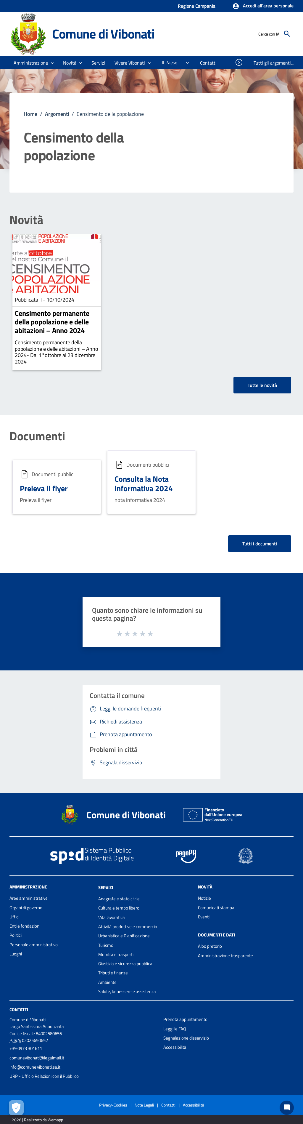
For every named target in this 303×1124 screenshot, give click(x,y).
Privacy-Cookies (113, 1105)
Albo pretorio (210, 946)
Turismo (105, 945)
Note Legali (144, 1105)
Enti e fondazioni (24, 926)
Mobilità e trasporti (115, 954)
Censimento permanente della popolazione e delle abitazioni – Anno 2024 (52, 322)
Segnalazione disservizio (186, 1038)
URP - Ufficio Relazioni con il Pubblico (44, 1076)
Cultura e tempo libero (118, 907)
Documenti (37, 436)
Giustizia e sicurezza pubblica (125, 963)
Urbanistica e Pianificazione (124, 935)
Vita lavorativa (111, 917)
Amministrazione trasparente (225, 955)
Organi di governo (25, 907)
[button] (263, 6)
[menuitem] (167, 62)
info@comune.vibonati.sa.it (34, 1067)
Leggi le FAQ (174, 1028)
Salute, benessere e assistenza (127, 991)
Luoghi (15, 953)
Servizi (105, 887)
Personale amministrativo (33, 944)
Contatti (18, 1009)
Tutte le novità (262, 385)
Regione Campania (196, 5)
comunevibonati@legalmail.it (36, 1057)
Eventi (203, 916)
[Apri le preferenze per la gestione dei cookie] (16, 1107)
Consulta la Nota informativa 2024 (144, 483)
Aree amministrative (28, 898)
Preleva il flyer (44, 488)
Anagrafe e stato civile (119, 898)
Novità (26, 220)
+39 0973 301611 (25, 1048)
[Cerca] (287, 33)
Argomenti (57, 114)
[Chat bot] (286, 1107)
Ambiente (107, 982)
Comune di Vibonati (103, 34)
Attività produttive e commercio (127, 926)
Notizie (204, 898)
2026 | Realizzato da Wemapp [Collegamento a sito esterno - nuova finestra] (37, 1120)
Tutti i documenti (259, 543)
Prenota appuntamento (185, 1019)
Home (30, 114)
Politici (15, 935)
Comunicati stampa (216, 907)
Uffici (14, 916)
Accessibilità (174, 1047)
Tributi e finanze (113, 972)
